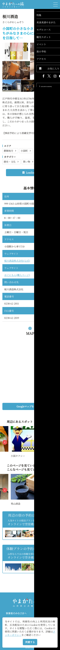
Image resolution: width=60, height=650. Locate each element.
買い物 (28, 161)
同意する (30, 642)
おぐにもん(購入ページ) (17, 275)
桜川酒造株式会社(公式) (17, 260)
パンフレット (44, 613)
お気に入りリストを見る (46, 576)
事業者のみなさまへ (16, 613)
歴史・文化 (11, 161)
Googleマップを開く (36, 406)
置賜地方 (10, 150)
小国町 (26, 150)
